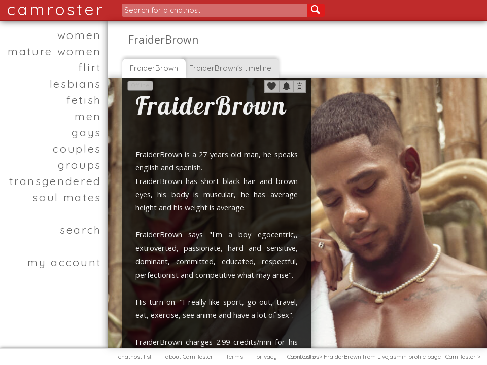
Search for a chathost (162, 10)
